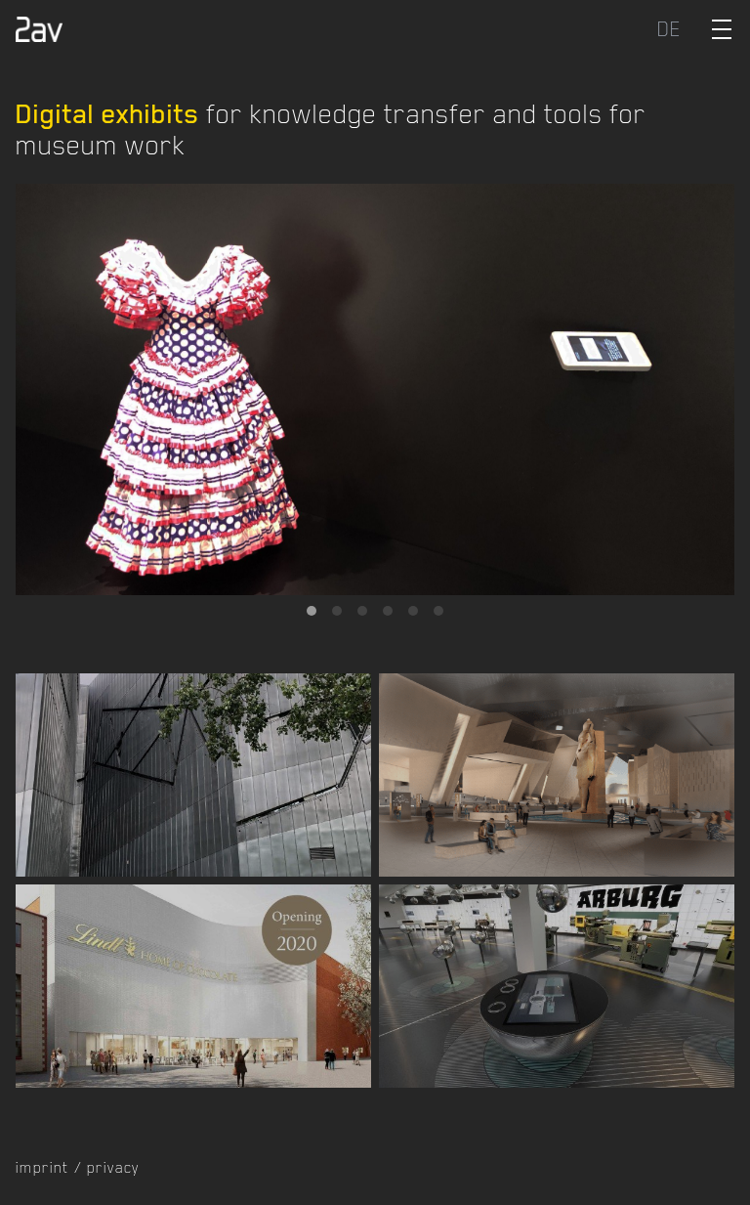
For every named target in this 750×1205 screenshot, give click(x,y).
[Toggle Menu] (721, 29)
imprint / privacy (78, 1168)
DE (669, 29)
